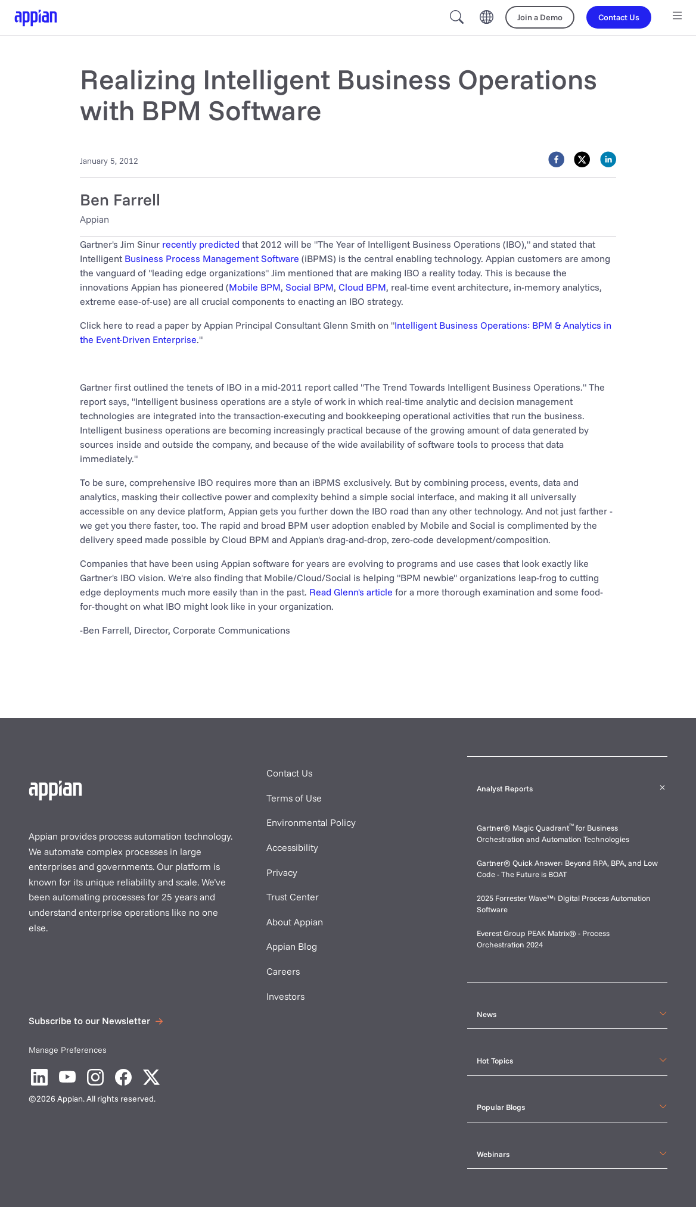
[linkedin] (608, 159)
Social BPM (309, 287)
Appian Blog (291, 946)
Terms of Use (294, 798)
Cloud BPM (362, 287)
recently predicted (201, 244)
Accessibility (292, 847)
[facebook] (556, 159)
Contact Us (289, 773)
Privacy (281, 872)
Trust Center (292, 897)
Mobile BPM (255, 287)
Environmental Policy (311, 822)
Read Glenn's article (351, 592)
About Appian (294, 922)
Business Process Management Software (212, 258)
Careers (283, 971)
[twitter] (582, 159)
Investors (285, 996)
